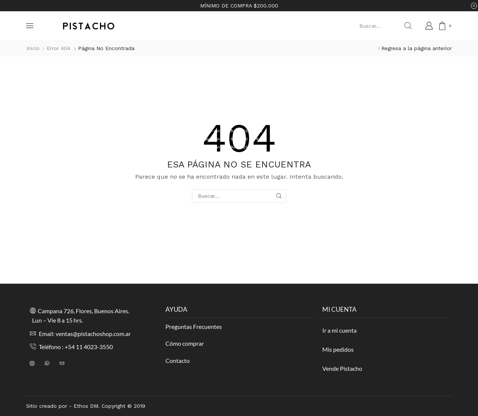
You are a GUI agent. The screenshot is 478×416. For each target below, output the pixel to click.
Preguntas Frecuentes (193, 326)
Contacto (177, 360)
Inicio (33, 48)
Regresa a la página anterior (416, 48)
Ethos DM (86, 406)
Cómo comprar (184, 343)
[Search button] (407, 25)
